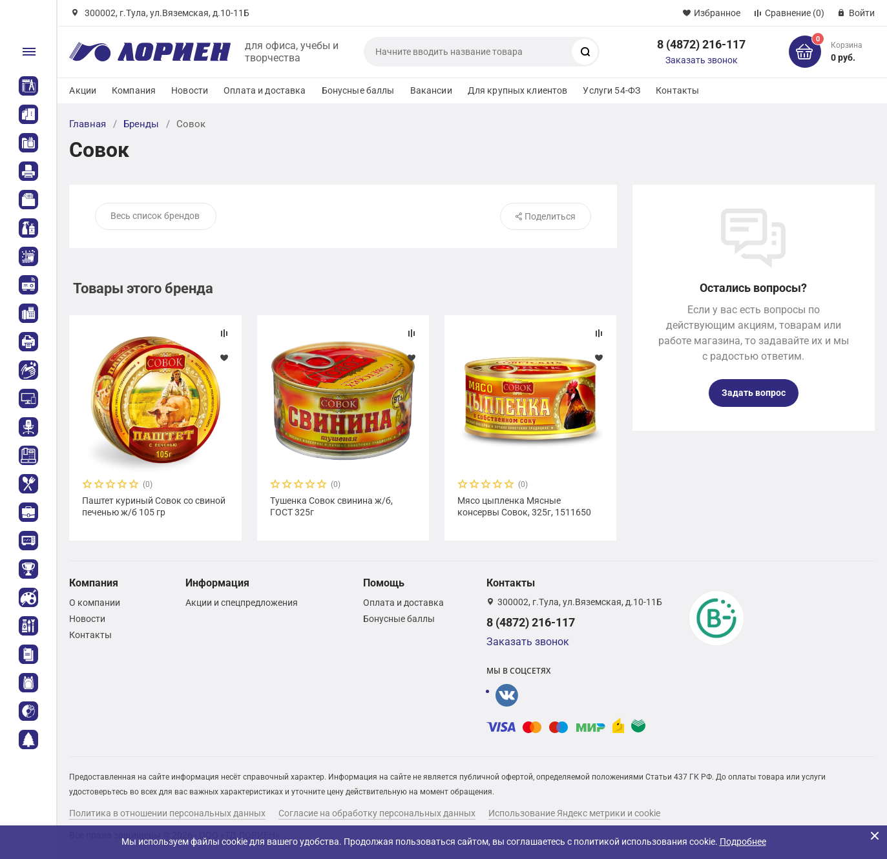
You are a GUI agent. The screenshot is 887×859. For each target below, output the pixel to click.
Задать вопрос (754, 393)
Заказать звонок (701, 60)
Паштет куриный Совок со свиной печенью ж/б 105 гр (153, 506)
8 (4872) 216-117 (701, 44)
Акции (82, 90)
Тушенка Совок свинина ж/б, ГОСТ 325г (331, 506)
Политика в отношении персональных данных (167, 813)
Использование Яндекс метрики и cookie (574, 813)
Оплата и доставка (265, 90)
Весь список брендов (155, 216)
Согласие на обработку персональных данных (376, 813)
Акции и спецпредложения (241, 602)
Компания (134, 90)
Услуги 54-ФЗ (611, 90)
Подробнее (743, 841)
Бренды (141, 124)
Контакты (677, 90)
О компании (94, 602)
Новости (189, 90)
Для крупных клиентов (518, 90)
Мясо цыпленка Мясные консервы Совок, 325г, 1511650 (524, 506)
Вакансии (431, 90)
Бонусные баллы (358, 90)
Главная (87, 124)
